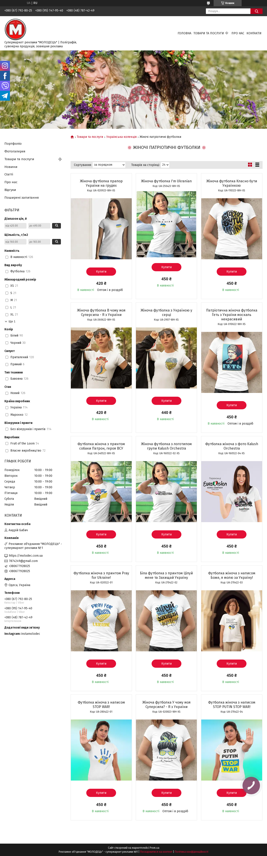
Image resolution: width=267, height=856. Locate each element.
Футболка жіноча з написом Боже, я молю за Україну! (231, 575)
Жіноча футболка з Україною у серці (166, 312)
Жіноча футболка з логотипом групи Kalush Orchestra (166, 446)
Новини (10, 167)
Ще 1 (12, 321)
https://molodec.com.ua (26, 556)
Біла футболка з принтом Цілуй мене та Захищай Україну (166, 575)
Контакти (253, 33)
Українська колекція (121, 136)
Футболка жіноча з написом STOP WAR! (101, 704)
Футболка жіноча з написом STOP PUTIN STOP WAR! (231, 704)
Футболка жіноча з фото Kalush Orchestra (231, 446)
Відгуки (10, 190)
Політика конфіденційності (191, 851)
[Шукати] (256, 11)
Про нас (237, 33)
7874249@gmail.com (23, 561)
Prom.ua (154, 847)
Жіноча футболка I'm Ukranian (166, 181)
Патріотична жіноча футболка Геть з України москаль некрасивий (231, 314)
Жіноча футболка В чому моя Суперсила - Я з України (101, 312)
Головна (184, 33)
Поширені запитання (21, 198)
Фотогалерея (14, 151)
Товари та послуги (209, 33)
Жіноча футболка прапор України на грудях (101, 183)
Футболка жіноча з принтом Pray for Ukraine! (101, 575)
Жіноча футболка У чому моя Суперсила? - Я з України (166, 704)
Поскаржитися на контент (156, 851)
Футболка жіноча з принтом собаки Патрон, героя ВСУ (101, 446)
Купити (101, 271)
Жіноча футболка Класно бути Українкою (231, 183)
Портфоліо (13, 144)
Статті (8, 174)
